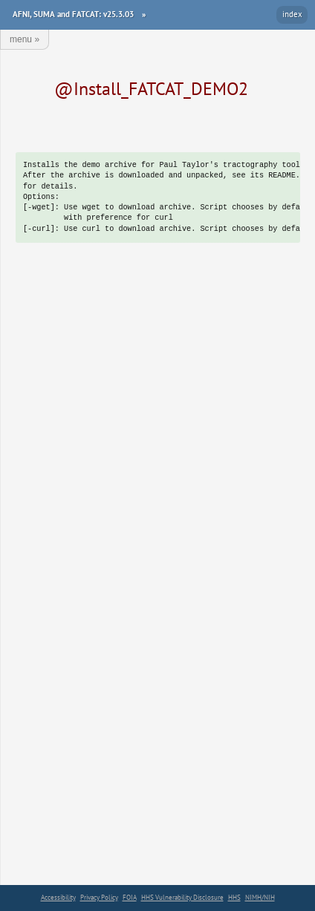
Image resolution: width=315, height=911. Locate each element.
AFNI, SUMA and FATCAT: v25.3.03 (73, 14)
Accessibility (58, 897)
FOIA (130, 897)
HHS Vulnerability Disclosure (182, 897)
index (292, 14)
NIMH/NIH (260, 897)
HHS (234, 897)
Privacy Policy (99, 897)
